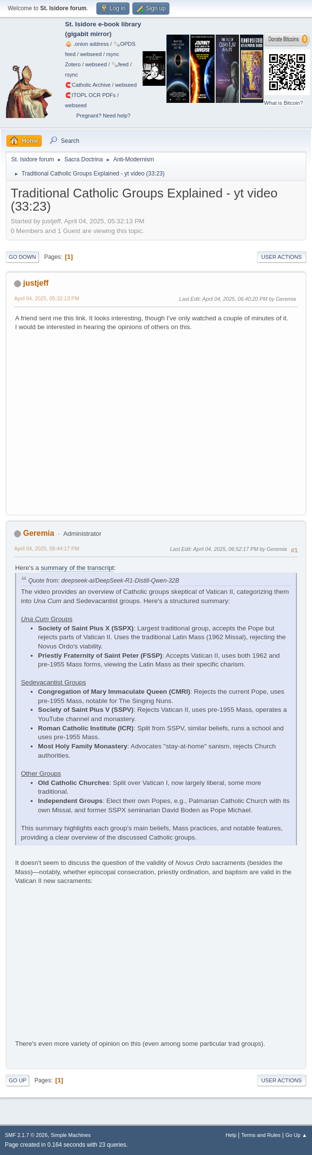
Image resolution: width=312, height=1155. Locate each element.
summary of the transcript (77, 567)
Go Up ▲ (296, 1135)
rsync (112, 54)
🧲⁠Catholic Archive (88, 85)
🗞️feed (120, 64)
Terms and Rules (261, 1135)
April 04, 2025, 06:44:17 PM (46, 548)
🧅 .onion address (87, 44)
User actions (281, 257)
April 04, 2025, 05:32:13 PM (46, 298)
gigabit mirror (88, 34)
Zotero (73, 64)
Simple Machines (71, 1135)
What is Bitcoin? (283, 103)
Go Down (22, 257)
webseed (90, 54)
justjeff (35, 283)
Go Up (17, 1080)
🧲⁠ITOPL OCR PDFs (90, 95)
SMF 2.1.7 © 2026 (26, 1135)
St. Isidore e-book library (103, 24)
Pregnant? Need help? (103, 115)
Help (231, 1135)
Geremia (38, 533)
